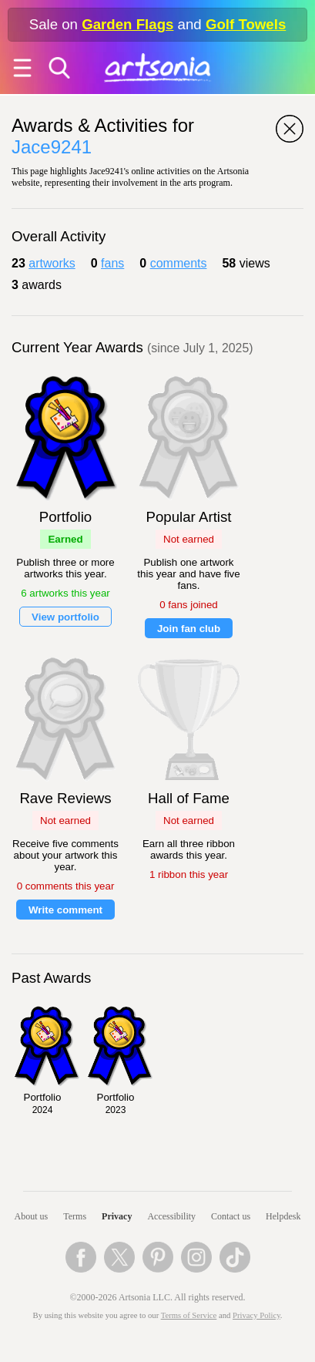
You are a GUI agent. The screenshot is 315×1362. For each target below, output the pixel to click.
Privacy (117, 1216)
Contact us (230, 1216)
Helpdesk (283, 1216)
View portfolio (65, 617)
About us (32, 1216)
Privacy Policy (256, 1315)
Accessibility (171, 1216)
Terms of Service (189, 1315)
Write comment (65, 910)
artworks (51, 263)
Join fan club (188, 628)
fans (112, 263)
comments (178, 263)
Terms (74, 1216)
